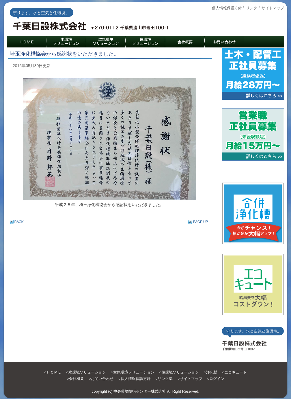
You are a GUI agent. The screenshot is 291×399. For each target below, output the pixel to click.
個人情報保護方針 (227, 8)
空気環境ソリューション (133, 372)
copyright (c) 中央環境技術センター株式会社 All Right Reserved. (145, 391)
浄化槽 (211, 372)
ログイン (216, 378)
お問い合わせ (102, 378)
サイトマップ (273, 8)
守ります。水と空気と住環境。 (93, 27)
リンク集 (165, 378)
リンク (251, 8)
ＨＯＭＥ (53, 372)
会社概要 (76, 378)
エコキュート (235, 372)
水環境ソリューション (87, 372)
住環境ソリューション (180, 372)
